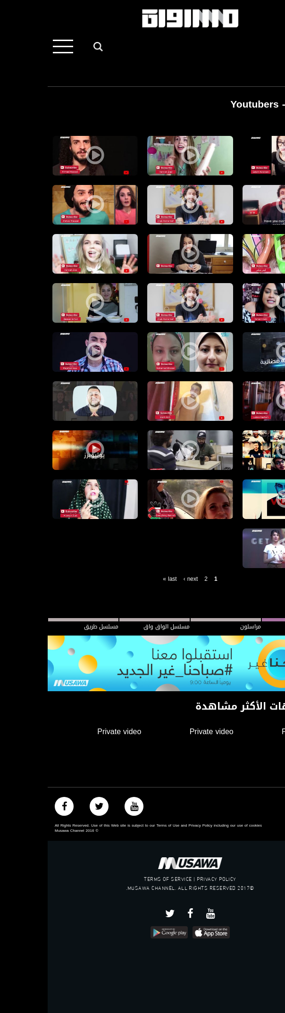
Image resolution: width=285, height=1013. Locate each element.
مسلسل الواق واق (119, 626)
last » (122, 579)
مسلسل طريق (53, 626)
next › (143, 579)
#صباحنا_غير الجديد (262, 626)
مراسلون (203, 626)
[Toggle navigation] (15, 46)
